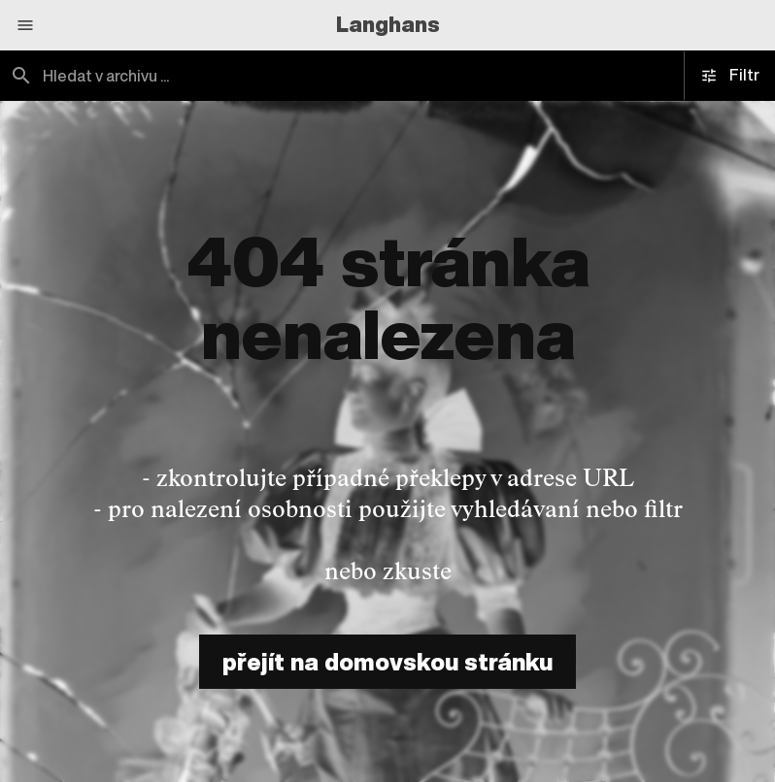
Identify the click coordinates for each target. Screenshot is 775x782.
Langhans (388, 24)
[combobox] (194, 75)
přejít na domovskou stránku (387, 661)
